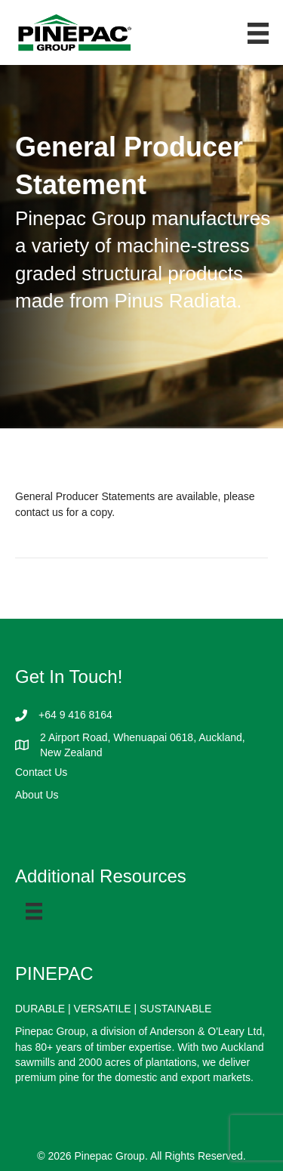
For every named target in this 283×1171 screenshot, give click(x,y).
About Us (37, 795)
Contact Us (41, 772)
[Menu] (34, 911)
